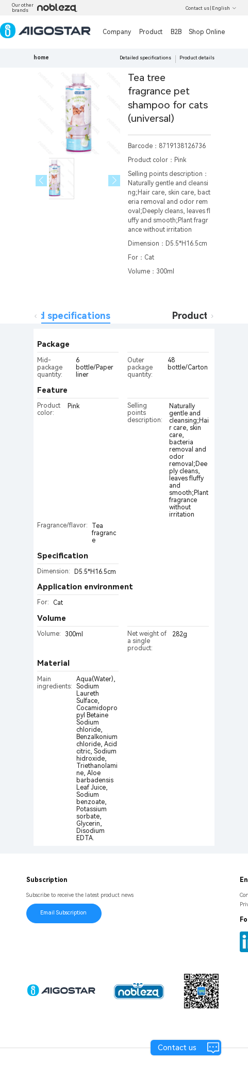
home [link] (41, 57)
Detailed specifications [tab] (57, 315)
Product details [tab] (207, 315)
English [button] (224, 8)
